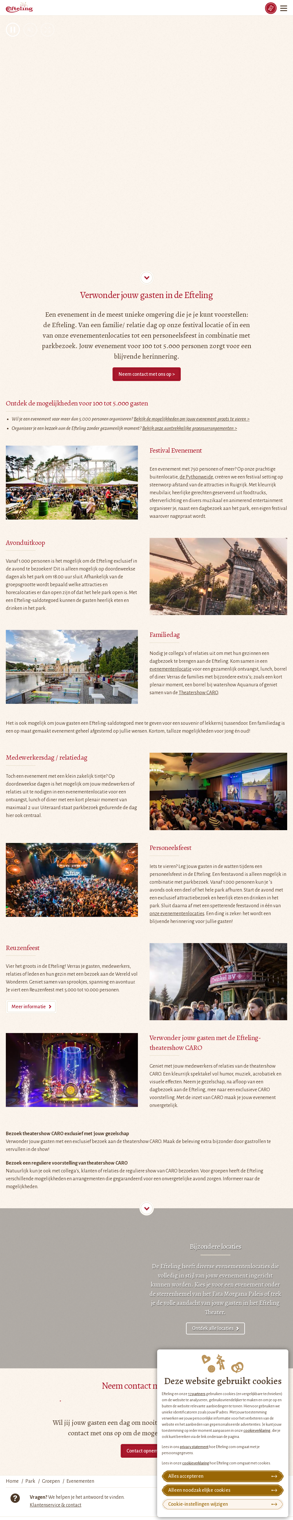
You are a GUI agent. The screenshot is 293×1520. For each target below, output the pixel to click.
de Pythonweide (196, 477)
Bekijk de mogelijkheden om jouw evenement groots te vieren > (192, 419)
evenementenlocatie (171, 669)
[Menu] (284, 8)
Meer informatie (29, 1006)
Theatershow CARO (198, 692)
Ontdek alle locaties (213, 1328)
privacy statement (194, 1447)
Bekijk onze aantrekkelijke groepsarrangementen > (189, 428)
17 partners (197, 1394)
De (155, 1266)
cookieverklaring (256, 1431)
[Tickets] (271, 8)
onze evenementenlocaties (177, 913)
